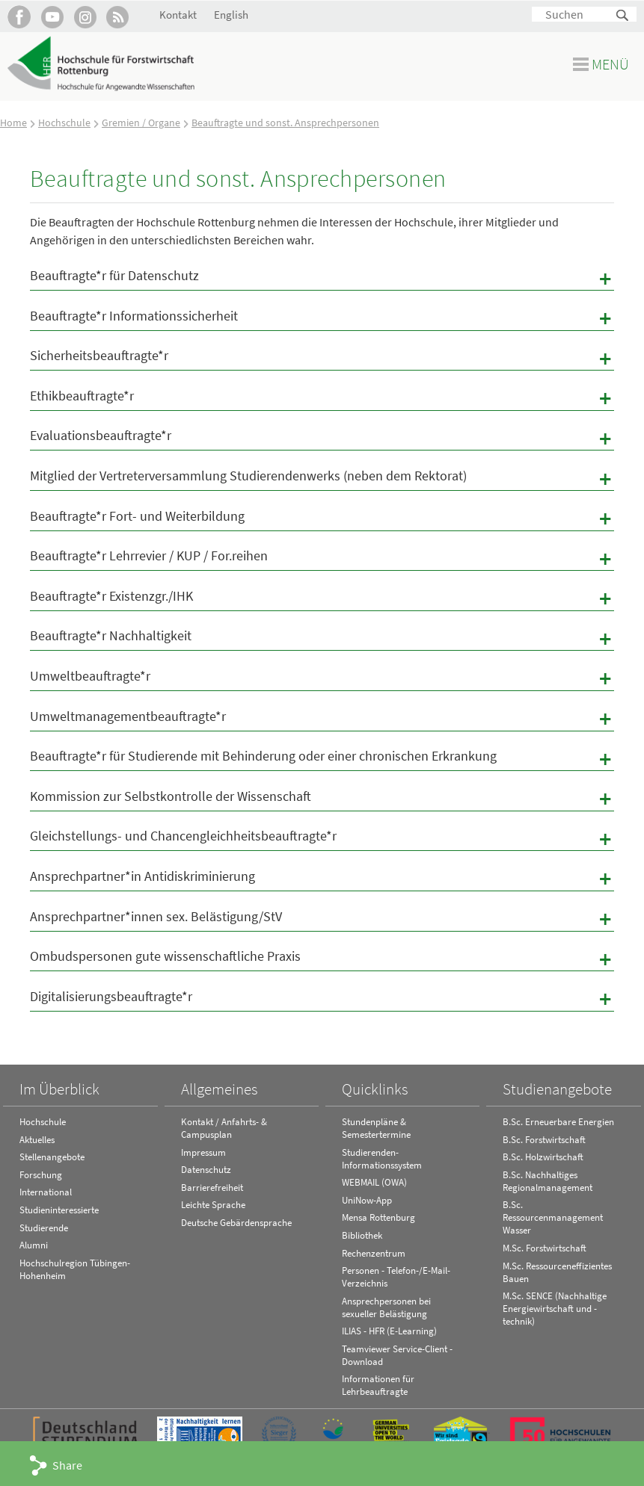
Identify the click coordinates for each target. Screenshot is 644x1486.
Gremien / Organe (141, 122)
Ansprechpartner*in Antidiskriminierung (322, 878)
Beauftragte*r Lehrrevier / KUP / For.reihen (322, 558)
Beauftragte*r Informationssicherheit (322, 318)
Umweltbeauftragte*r (322, 678)
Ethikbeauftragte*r (322, 398)
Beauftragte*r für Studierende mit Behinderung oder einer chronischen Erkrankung (322, 758)
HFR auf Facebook (19, 16)
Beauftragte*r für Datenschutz (322, 278)
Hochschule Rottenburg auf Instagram (84, 16)
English (231, 14)
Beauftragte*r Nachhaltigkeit (322, 638)
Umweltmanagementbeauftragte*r (322, 719)
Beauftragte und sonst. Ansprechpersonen (285, 122)
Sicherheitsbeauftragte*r (322, 358)
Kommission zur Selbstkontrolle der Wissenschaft (322, 798)
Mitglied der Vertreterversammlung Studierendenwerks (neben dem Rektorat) (322, 478)
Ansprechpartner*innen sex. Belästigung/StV (322, 919)
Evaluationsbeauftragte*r (322, 438)
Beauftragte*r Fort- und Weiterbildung (322, 518)
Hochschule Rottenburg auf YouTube (52, 16)
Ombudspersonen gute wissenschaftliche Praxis (322, 958)
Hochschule (64, 122)
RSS (117, 16)
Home (13, 122)
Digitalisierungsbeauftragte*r (322, 999)
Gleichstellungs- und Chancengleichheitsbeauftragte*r (322, 838)
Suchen (623, 16)
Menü (610, 64)
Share (67, 1465)
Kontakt (178, 14)
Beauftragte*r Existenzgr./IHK (322, 598)
